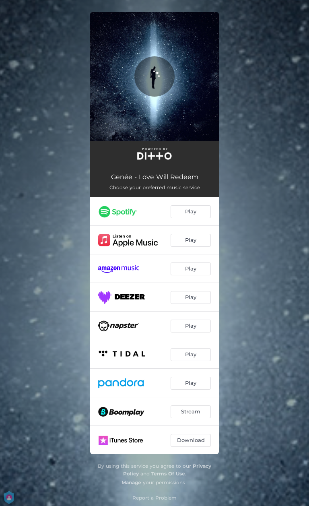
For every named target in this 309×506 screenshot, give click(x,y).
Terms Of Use (168, 474)
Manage (131, 482)
